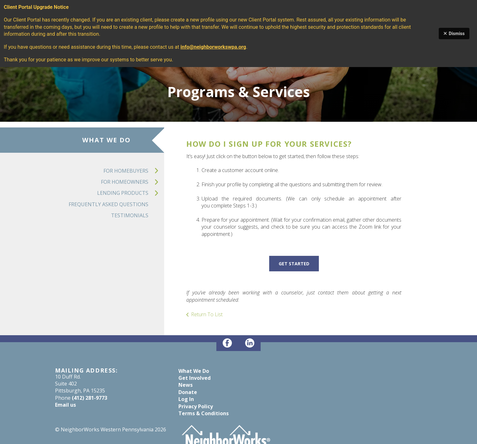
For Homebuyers (133, 171)
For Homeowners (132, 182)
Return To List (207, 314)
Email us (65, 404)
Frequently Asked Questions (108, 204)
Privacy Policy (195, 406)
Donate (187, 392)
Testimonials (129, 215)
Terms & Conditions (203, 413)
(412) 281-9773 (89, 397)
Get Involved (194, 377)
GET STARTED (294, 264)
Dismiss (454, 33)
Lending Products (130, 193)
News (185, 384)
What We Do (193, 370)
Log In (186, 399)
